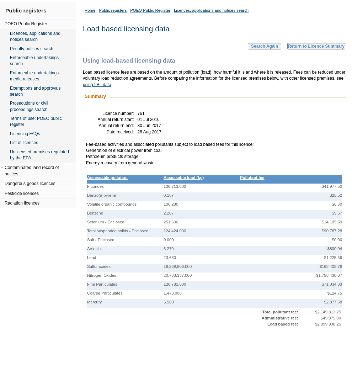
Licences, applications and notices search (35, 36)
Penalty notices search (31, 48)
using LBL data (97, 84)
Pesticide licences (22, 193)
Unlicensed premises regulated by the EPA (39, 154)
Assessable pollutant (107, 177)
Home (90, 10)
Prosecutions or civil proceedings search (29, 106)
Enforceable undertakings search (34, 60)
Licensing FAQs (25, 133)
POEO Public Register (26, 23)
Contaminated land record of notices (32, 170)
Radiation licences (22, 203)
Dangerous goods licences (30, 183)
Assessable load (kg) (184, 177)
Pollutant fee (252, 177)
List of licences (24, 142)
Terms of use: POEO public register (36, 121)
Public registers (25, 10)
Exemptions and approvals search (35, 91)
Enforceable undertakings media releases (34, 75)
